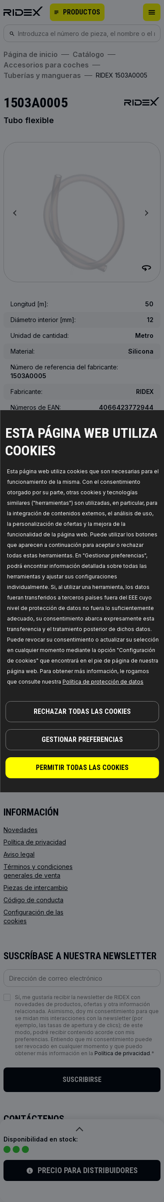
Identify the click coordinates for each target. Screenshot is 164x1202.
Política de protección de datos (103, 681)
